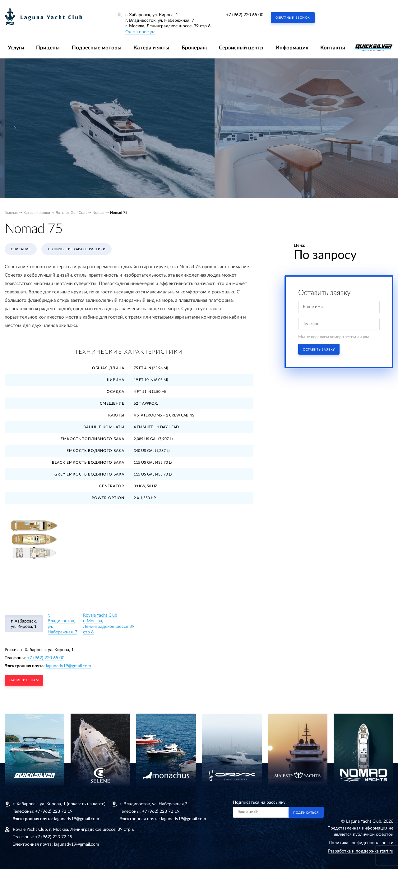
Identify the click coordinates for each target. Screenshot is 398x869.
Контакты (332, 47)
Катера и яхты (151, 47)
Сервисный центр (241, 47)
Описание (20, 249)
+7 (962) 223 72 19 (53, 811)
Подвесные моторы (97, 47)
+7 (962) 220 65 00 (244, 15)
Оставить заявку (319, 349)
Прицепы (48, 47)
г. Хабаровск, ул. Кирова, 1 (24, 624)
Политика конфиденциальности (361, 843)
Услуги (16, 47)
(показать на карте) (86, 804)
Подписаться (306, 812)
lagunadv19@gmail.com (68, 666)
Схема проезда (140, 32)
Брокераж (194, 47)
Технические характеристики (76, 249)
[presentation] (13, 128)
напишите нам (24, 680)
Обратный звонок (292, 17)
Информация (291, 47)
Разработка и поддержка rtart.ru (360, 851)
